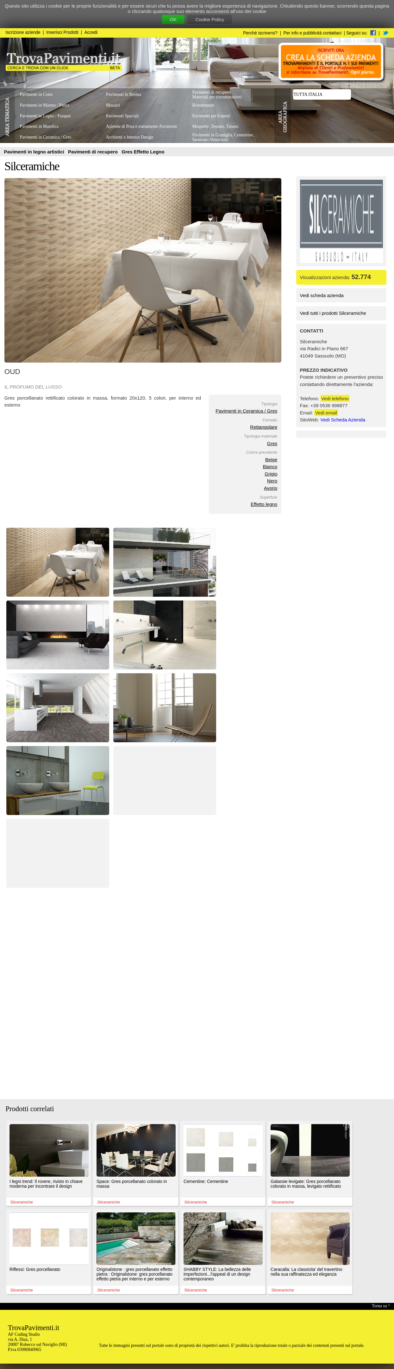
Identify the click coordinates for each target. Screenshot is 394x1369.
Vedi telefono (335, 398)
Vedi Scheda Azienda (342, 419)
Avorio (270, 488)
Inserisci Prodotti (62, 32)
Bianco (270, 466)
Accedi (90, 32)
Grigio (271, 473)
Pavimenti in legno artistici (35, 151)
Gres (272, 443)
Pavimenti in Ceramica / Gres (246, 411)
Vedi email (326, 412)
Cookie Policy (209, 19)
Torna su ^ (381, 1306)
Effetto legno (264, 504)
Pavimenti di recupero (93, 151)
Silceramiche (31, 166)
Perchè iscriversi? (260, 33)
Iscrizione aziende (23, 32)
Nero (272, 480)
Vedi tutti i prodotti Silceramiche (333, 313)
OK (173, 19)
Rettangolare (263, 427)
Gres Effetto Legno (143, 151)
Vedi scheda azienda (322, 295)
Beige (271, 459)
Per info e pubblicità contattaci (312, 33)
